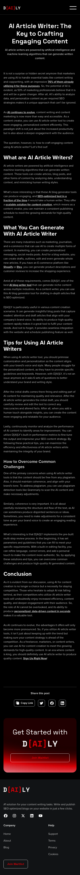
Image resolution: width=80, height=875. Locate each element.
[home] (13, 8)
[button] (73, 7)
